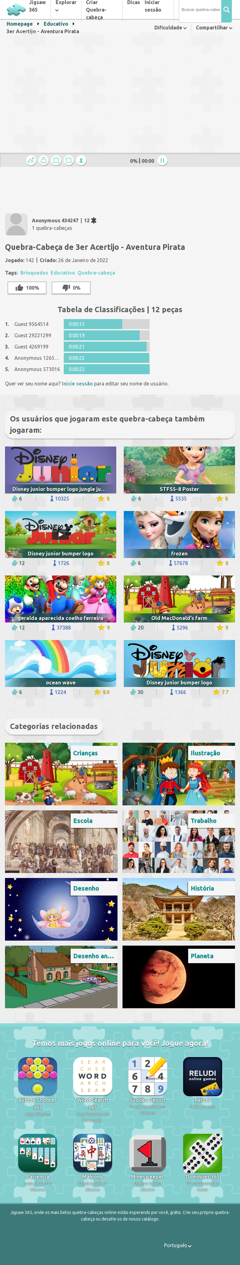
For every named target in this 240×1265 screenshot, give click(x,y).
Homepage (20, 24)
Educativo (56, 24)
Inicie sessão (77, 383)
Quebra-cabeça (96, 273)
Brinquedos (34, 273)
